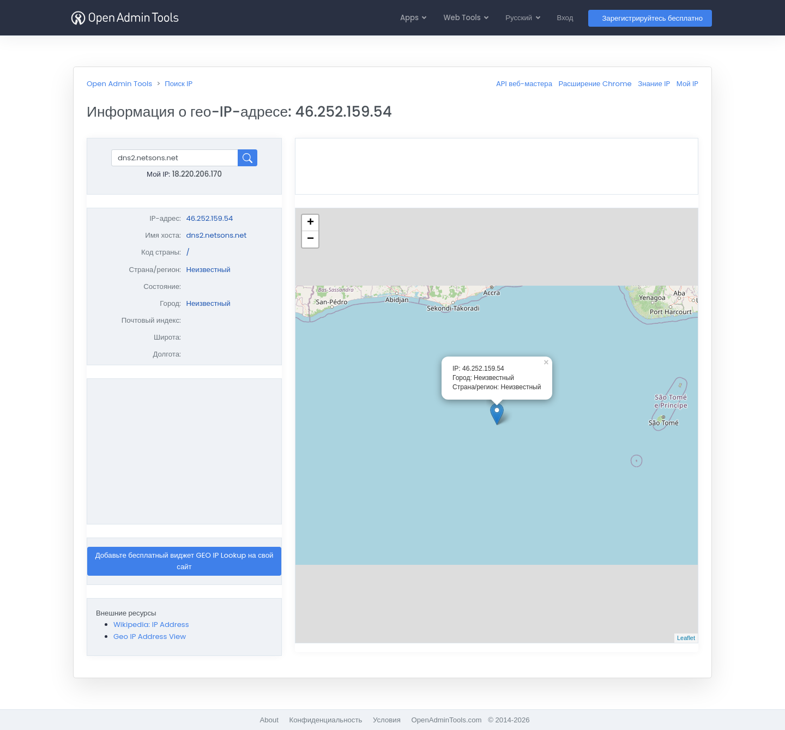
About (268, 720)
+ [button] (310, 223)
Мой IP (687, 84)
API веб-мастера (524, 84)
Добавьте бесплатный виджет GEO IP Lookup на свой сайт (184, 561)
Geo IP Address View (149, 636)
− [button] (310, 239)
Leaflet (686, 638)
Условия (387, 720)
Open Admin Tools (119, 84)
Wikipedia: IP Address (151, 624)
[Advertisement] (184, 451)
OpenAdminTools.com (446, 720)
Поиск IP (178, 84)
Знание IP (654, 84)
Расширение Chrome (595, 84)
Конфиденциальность (326, 720)
